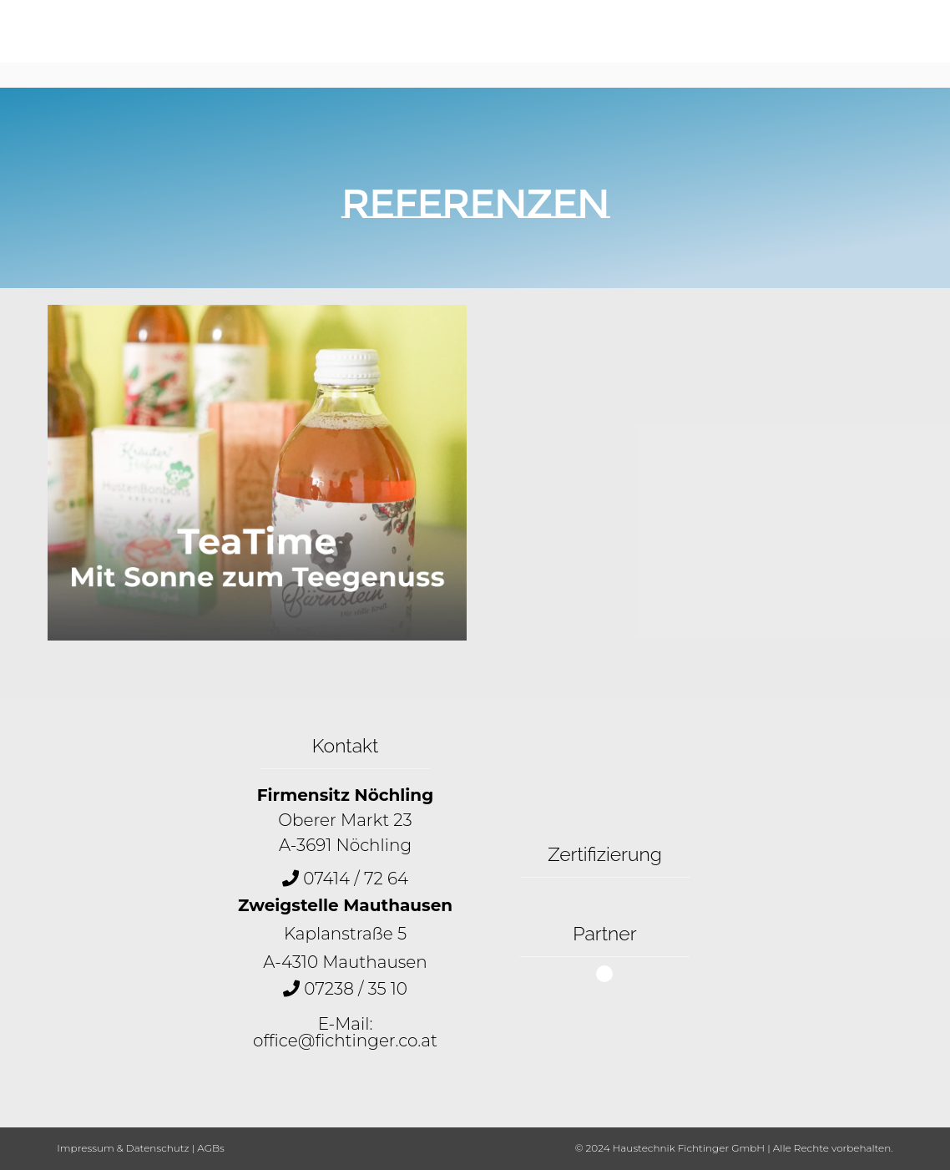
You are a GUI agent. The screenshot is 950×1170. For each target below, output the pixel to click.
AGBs (210, 1148)
